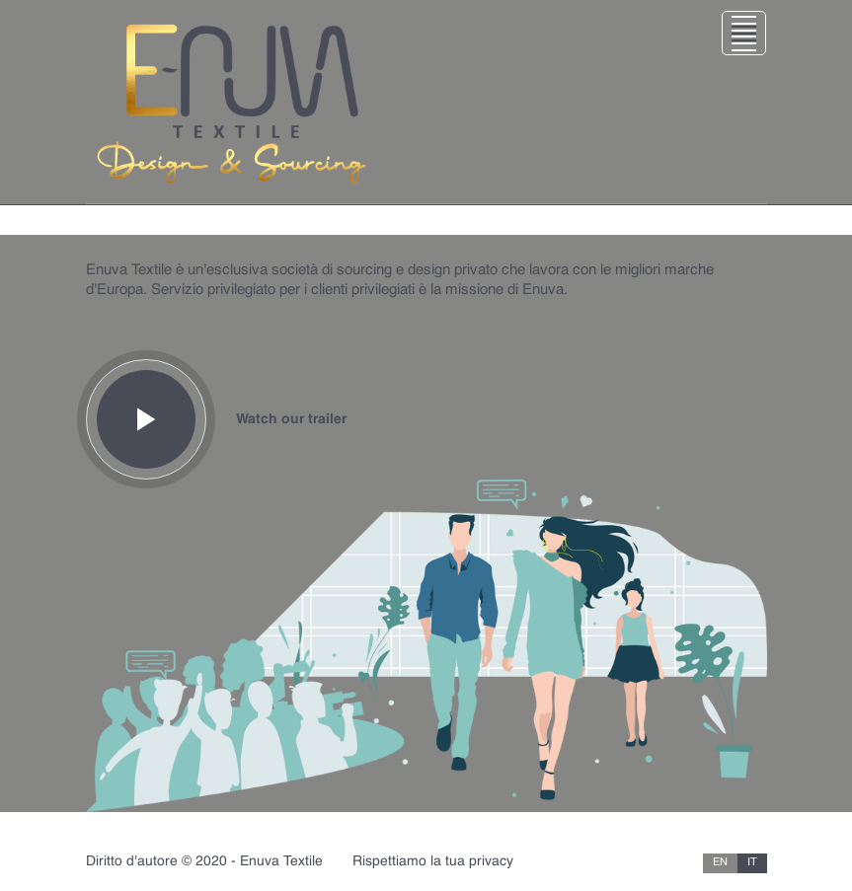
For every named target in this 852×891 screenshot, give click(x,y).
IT (752, 862)
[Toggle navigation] (426, 102)
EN (720, 862)
